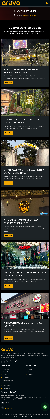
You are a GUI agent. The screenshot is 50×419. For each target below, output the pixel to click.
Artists (5, 375)
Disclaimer (31, 372)
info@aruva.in (9, 404)
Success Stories (8, 380)
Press (5, 383)
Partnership (6, 386)
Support (30, 375)
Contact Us (6, 388)
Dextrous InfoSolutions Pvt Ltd (26, 417)
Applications (7, 377)
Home (17, 15)
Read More (8, 82)
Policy (30, 369)
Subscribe (6, 372)
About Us (6, 369)
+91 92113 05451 (10, 409)
